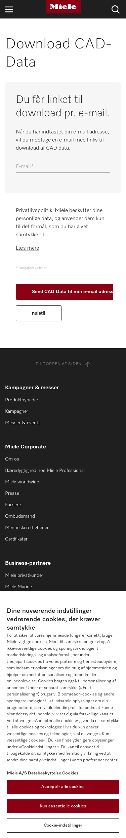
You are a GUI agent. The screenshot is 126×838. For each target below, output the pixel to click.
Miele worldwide (22, 482)
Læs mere (27, 248)
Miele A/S (17, 773)
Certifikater (16, 539)
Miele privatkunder (24, 575)
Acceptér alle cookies (63, 787)
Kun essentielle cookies (63, 806)
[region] (63, 714)
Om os (12, 459)
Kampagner (16, 411)
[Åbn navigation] (9, 9)
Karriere (13, 505)
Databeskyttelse (44, 773)
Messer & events (23, 423)
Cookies (70, 773)
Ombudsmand (20, 516)
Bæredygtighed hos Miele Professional (45, 470)
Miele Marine (18, 587)
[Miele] (63, 6)
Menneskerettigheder (27, 527)
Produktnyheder (21, 400)
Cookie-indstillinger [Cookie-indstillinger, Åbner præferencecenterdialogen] (63, 825)
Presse (12, 493)
